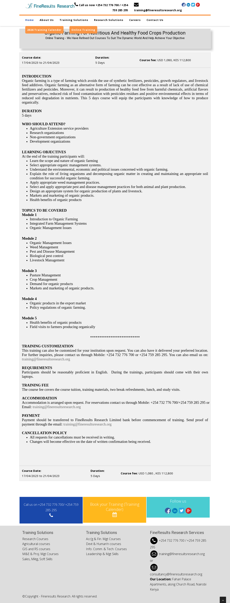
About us (47, 20)
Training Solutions (74, 20)
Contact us (155, 20)
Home (29, 20)
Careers (135, 20)
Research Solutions (108, 20)
